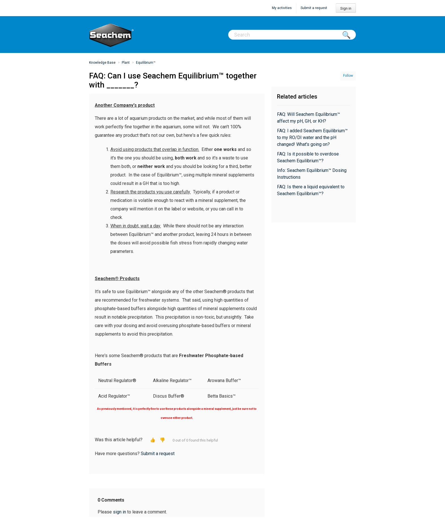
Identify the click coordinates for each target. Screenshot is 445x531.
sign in (119, 512)
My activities (282, 8)
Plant (126, 63)
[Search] (292, 35)
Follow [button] (348, 76)
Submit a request (314, 8)
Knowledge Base (102, 63)
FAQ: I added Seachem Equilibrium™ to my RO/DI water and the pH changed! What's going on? (312, 137)
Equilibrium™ (146, 63)
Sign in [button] (345, 8)
